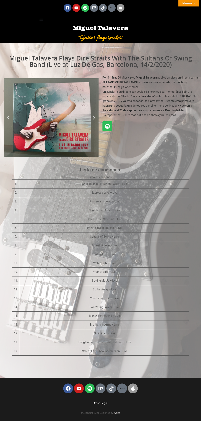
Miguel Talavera (100, 28)
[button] (41, 19)
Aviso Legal (100, 403)
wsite (117, 413)
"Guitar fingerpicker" (100, 38)
